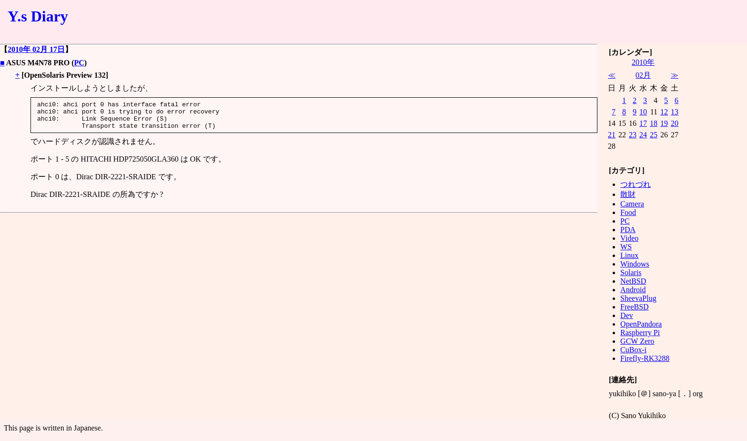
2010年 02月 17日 (36, 49)
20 (674, 123)
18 (653, 123)
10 (643, 112)
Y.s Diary (38, 16)
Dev (626, 315)
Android (633, 290)
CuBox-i (633, 350)
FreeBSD (634, 307)
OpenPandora (641, 324)
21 (612, 135)
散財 (628, 194)
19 (664, 123)
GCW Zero (637, 341)
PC (79, 63)
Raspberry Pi (640, 332)
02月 (643, 75)
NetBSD (633, 281)
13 (674, 112)
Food (628, 212)
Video (629, 238)
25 (653, 135)
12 (664, 112)
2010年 (643, 62)
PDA (628, 230)
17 (643, 123)
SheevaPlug (638, 298)
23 (632, 135)
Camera (632, 204)
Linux (629, 255)
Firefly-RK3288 (644, 358)
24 (643, 135)
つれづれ (635, 184)
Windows (634, 264)
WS (626, 247)
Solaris (630, 272)
